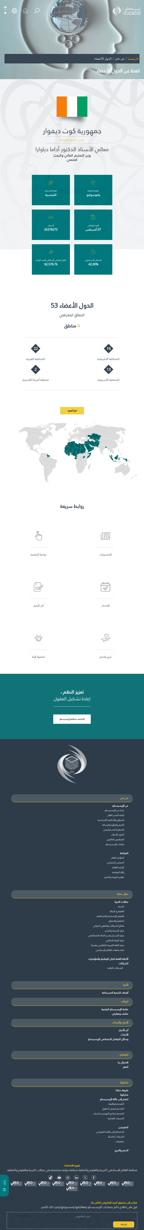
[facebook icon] (94, 1177)
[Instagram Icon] (67, 1177)
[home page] (127, 10)
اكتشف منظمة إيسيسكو (72, 719)
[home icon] (25, 10)
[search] (37, 10)
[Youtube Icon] (59, 1177)
